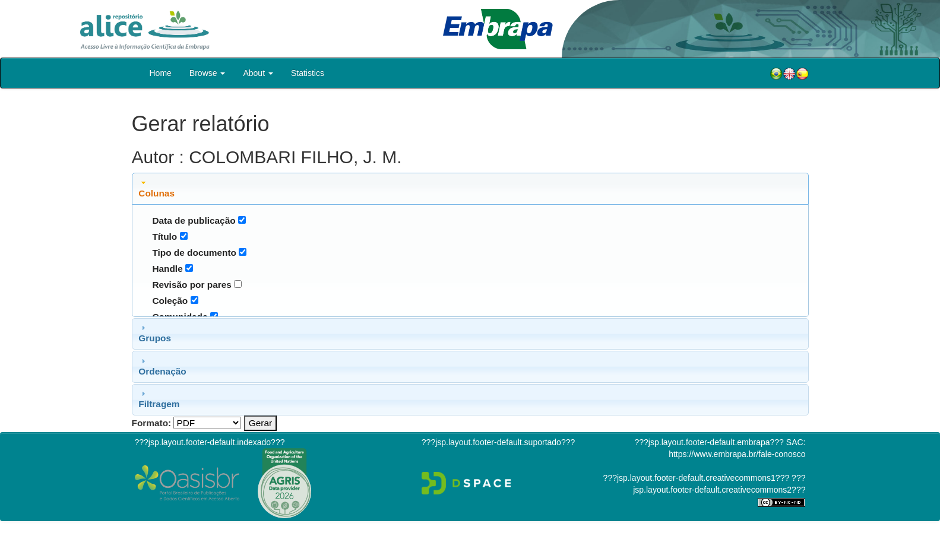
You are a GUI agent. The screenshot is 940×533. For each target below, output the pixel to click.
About (258, 73)
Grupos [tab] (154, 333)
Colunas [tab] (156, 188)
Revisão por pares (191, 285)
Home (161, 73)
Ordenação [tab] (162, 366)
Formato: (152, 423)
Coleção (170, 301)
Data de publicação (193, 220)
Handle (167, 269)
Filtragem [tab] (158, 399)
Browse (207, 73)
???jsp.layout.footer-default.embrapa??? (709, 442)
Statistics (307, 73)
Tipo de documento (194, 253)
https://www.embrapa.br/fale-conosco (737, 454)
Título (164, 236)
